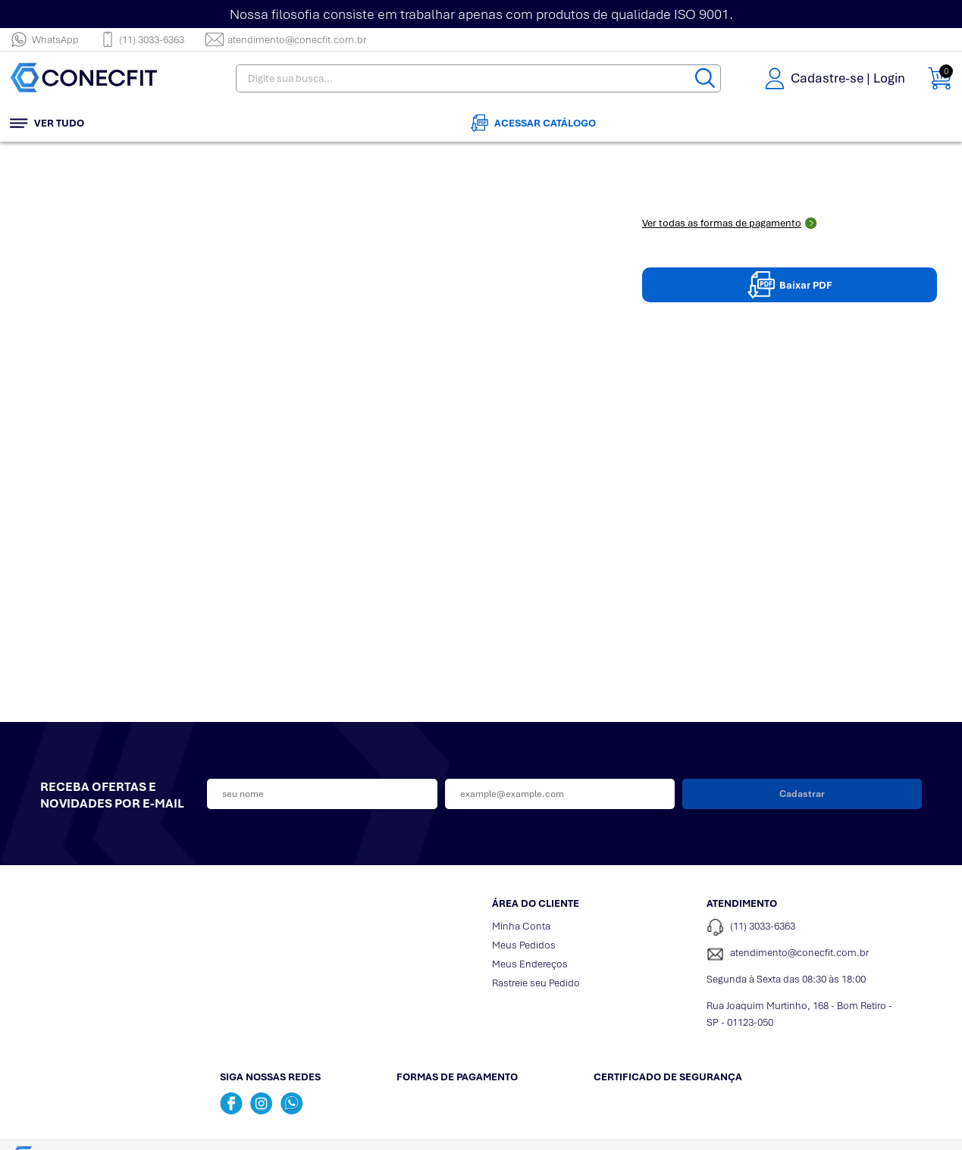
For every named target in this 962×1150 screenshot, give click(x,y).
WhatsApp (44, 39)
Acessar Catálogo (533, 123)
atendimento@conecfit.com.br (285, 39)
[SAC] (802, 954)
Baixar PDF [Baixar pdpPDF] (789, 284)
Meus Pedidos (524, 945)
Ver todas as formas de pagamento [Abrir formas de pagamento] (729, 223)
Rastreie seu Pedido (536, 983)
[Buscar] (705, 78)
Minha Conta (521, 926)
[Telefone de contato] (802, 927)
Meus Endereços (530, 964)
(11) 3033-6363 (142, 39)
